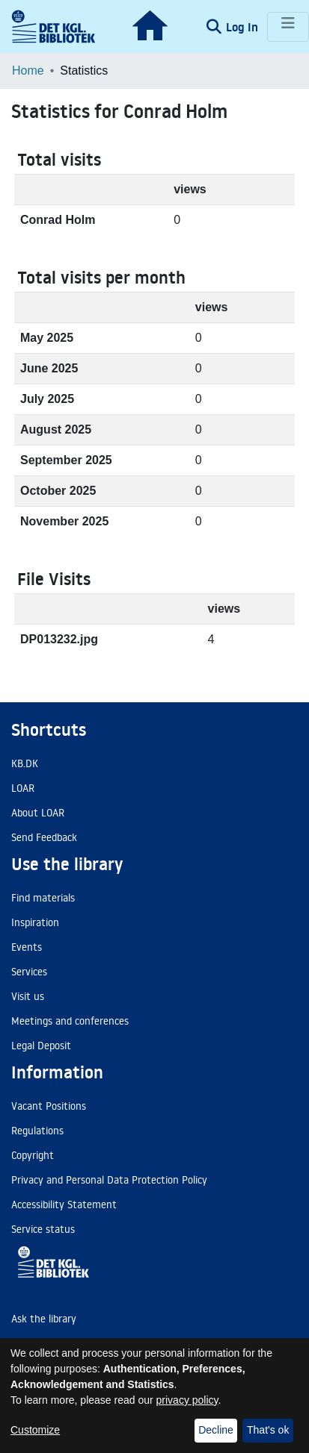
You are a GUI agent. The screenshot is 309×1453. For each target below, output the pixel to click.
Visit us (27, 996)
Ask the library (43, 1318)
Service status (43, 1229)
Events (26, 947)
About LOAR (37, 812)
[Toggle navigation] (288, 27)
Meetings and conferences (70, 1021)
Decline (215, 1430)
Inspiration (35, 922)
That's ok (268, 1430)
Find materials (43, 897)
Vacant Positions (48, 1106)
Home (28, 70)
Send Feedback (44, 837)
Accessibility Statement (64, 1204)
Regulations (37, 1130)
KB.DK (24, 763)
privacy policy (187, 1400)
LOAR (22, 788)
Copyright (32, 1155)
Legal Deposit (41, 1045)
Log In (243, 27)
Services (29, 971)
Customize (35, 1430)
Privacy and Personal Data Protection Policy (109, 1180)
